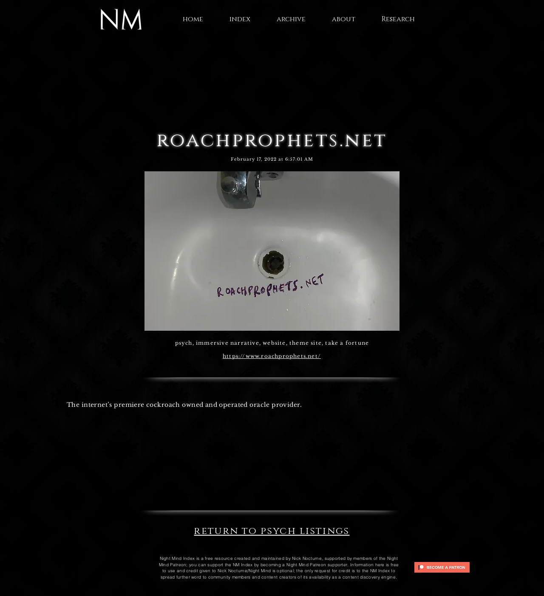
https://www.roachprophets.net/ (272, 356)
